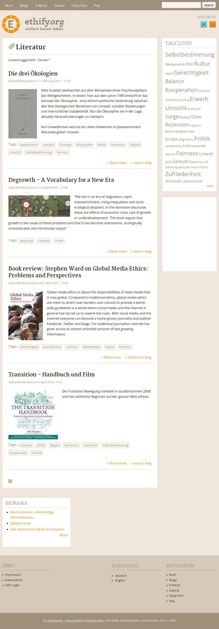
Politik (101, 145)
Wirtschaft (173, 181)
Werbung (171, 167)
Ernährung (175, 139)
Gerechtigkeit (29, 347)
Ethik (168, 162)
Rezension (118, 145)
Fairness (62, 152)
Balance (174, 81)
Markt (169, 73)
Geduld (37, 453)
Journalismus (52, 347)
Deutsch (121, 575)
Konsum (194, 108)
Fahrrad (170, 100)
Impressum (13, 574)
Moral (194, 167)
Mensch (170, 154)
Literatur (48, 145)
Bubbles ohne (20, 523)
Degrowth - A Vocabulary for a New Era (61, 180)
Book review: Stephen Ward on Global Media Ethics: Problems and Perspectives (78, 272)
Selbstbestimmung (39, 152)
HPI (205, 162)
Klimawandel (195, 145)
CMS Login (12, 585)
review (109, 347)
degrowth (26, 241)
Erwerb (199, 99)
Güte (196, 117)
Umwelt (206, 154)
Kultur (202, 63)
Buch (9, 5)
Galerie (59, 5)
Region (55, 445)
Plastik (203, 167)
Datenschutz (14, 580)
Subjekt (135, 145)
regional (195, 125)
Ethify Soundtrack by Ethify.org (189, 231)
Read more (118, 162)
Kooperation (18, 453)
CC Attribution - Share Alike (62, 620)
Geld (192, 131)
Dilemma (196, 161)
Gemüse (204, 91)
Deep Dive (79, 5)
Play (97, 5)
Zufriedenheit (183, 174)
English (120, 580)
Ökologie (65, 145)
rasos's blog (142, 162)
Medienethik (91, 347)
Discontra (182, 100)
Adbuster (184, 167)
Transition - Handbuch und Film (51, 374)
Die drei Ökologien (33, 74)
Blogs (24, 5)
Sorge (172, 116)
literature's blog (139, 357)
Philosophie (84, 145)
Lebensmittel (192, 181)
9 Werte (41, 5)
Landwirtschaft (175, 146)
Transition (90, 445)
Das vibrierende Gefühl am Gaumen (37, 529)
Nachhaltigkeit (176, 131)
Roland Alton (95, 620)
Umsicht (15, 152)
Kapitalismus (29, 145)
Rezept (185, 117)
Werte (189, 140)
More (210, 186)
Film (189, 64)
